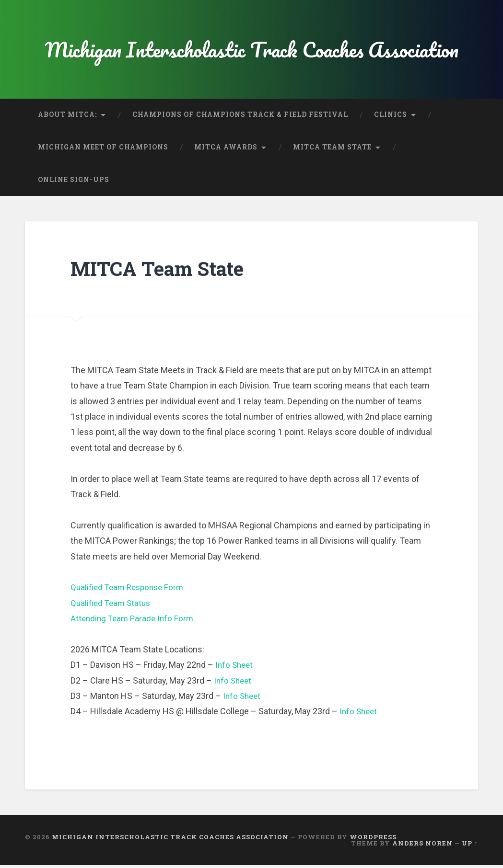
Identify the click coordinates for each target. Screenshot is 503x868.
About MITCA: (67, 117)
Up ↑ (470, 845)
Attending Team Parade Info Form (134, 621)
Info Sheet (235, 667)
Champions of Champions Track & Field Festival (240, 117)
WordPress (373, 839)
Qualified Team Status (112, 605)
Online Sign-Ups (73, 182)
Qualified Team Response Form (129, 589)
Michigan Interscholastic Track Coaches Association (252, 51)
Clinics (390, 117)
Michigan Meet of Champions (103, 149)
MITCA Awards (225, 149)
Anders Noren (422, 845)
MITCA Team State (332, 149)
